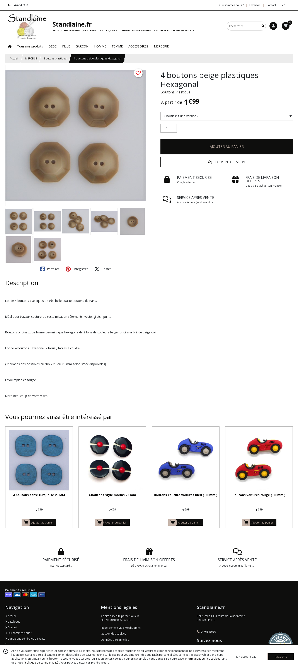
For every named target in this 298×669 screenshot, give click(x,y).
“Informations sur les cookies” (202, 659)
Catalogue (12, 621)
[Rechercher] (263, 26)
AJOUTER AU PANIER (227, 146)
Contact (271, 5)
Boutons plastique (55, 58)
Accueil (14, 58)
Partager (49, 269)
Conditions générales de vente (25, 638)
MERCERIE (31, 58)
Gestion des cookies (113, 633)
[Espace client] (273, 26)
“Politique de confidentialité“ (41, 662)
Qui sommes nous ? (18, 633)
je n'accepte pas (246, 657)
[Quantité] (168, 128)
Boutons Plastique (175, 92)
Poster (102, 269)
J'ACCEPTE (281, 657)
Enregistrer (77, 269)
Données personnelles (115, 640)
